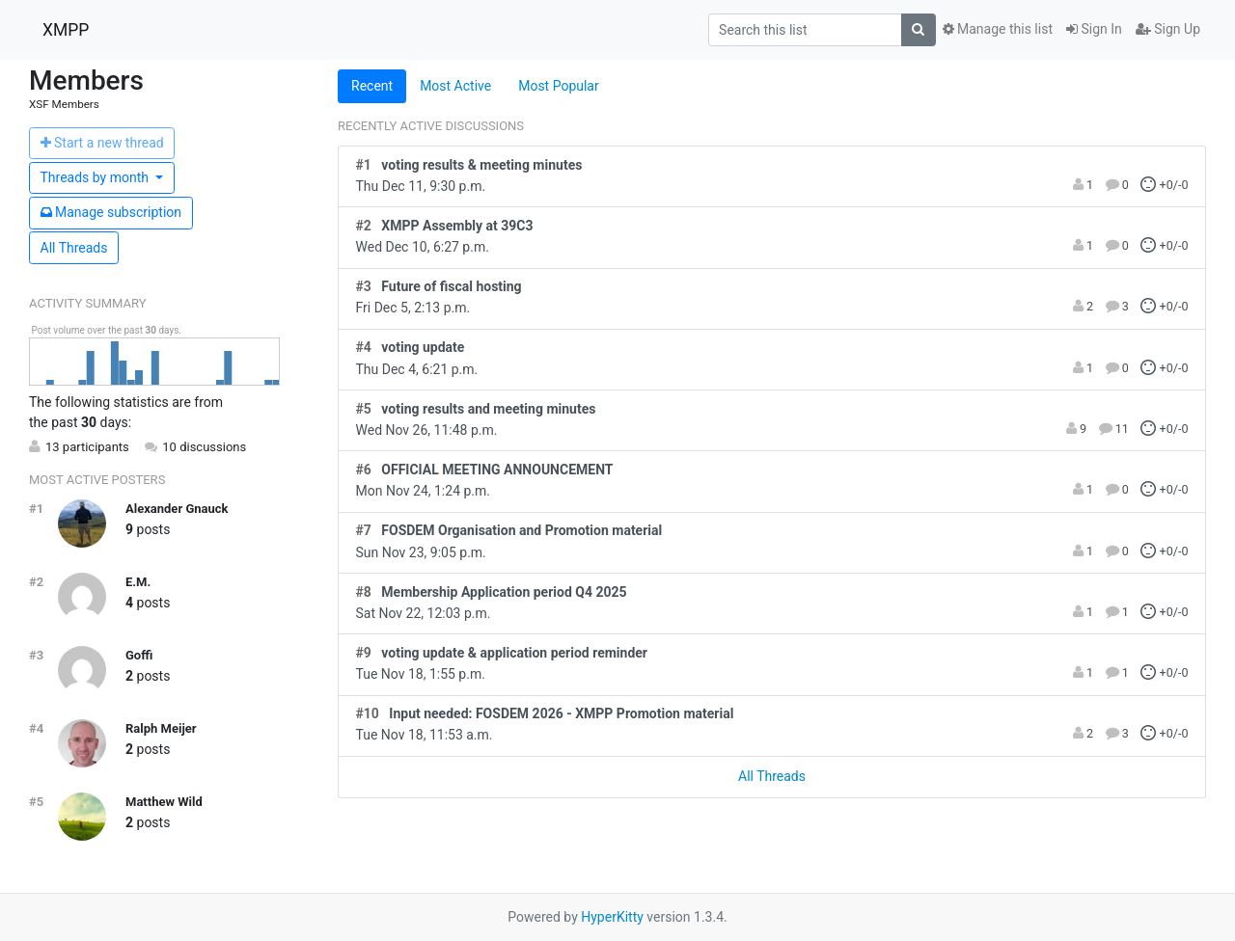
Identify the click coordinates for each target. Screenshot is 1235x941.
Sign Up (1168, 29)
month (96, 177)
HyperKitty (612, 917)
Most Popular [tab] (558, 86)
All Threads (74, 247)
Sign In (1094, 29)
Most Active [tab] (455, 86)
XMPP (65, 30)
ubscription (111, 212)
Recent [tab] (372, 86)
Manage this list (998, 29)
